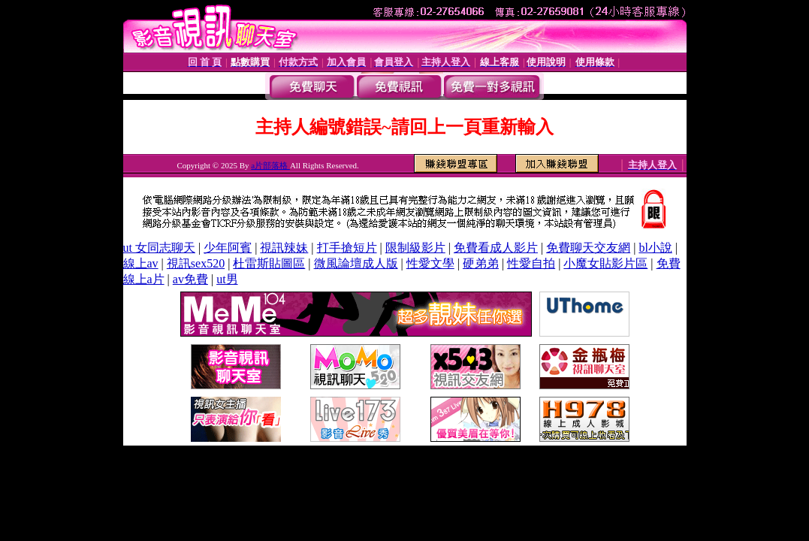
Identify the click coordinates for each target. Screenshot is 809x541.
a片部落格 (270, 165)
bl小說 (655, 247)
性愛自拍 (531, 263)
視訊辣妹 (284, 247)
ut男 (226, 279)
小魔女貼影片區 (605, 263)
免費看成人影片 (496, 247)
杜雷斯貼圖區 (269, 263)
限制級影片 (415, 247)
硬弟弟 (481, 263)
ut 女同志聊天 (159, 247)
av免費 (190, 279)
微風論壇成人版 (356, 263)
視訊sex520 (196, 263)
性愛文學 (430, 263)
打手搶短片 (347, 247)
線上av (140, 263)
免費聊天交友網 (588, 247)
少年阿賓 (228, 247)
